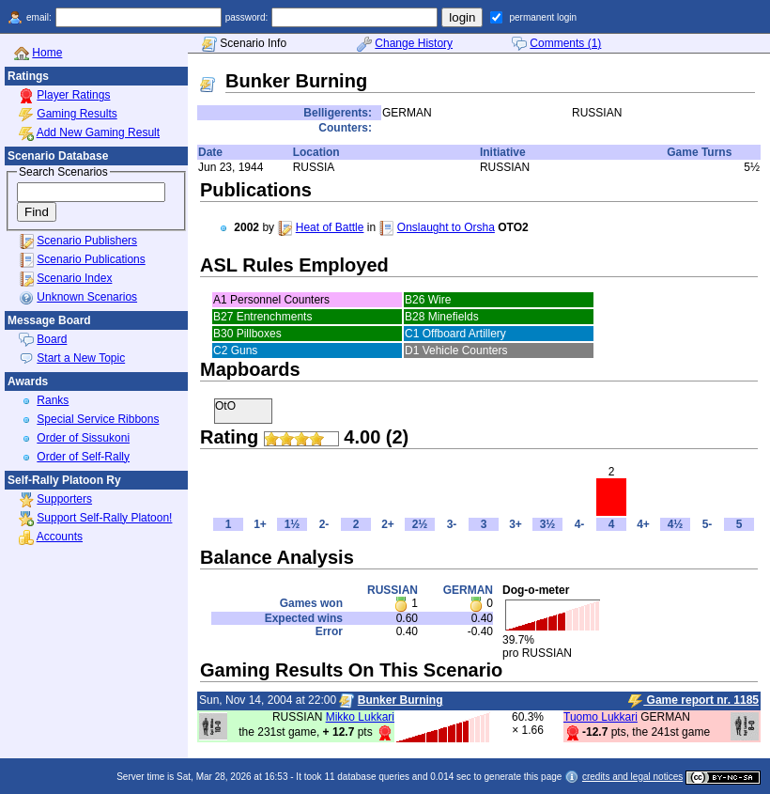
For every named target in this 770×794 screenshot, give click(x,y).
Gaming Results (76, 113)
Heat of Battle (330, 227)
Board (52, 339)
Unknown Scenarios (87, 297)
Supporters (64, 499)
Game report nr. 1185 (693, 700)
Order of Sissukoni (83, 437)
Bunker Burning (400, 700)
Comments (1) (565, 43)
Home (47, 52)
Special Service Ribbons (98, 419)
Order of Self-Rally (83, 456)
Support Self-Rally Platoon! (104, 517)
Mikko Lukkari (360, 717)
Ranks (53, 400)
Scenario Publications (91, 259)
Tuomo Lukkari (600, 717)
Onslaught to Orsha (446, 227)
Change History (414, 43)
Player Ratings (73, 94)
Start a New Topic (81, 358)
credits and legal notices (632, 776)
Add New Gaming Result (98, 132)
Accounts (60, 536)
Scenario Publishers (87, 240)
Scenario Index (74, 278)
